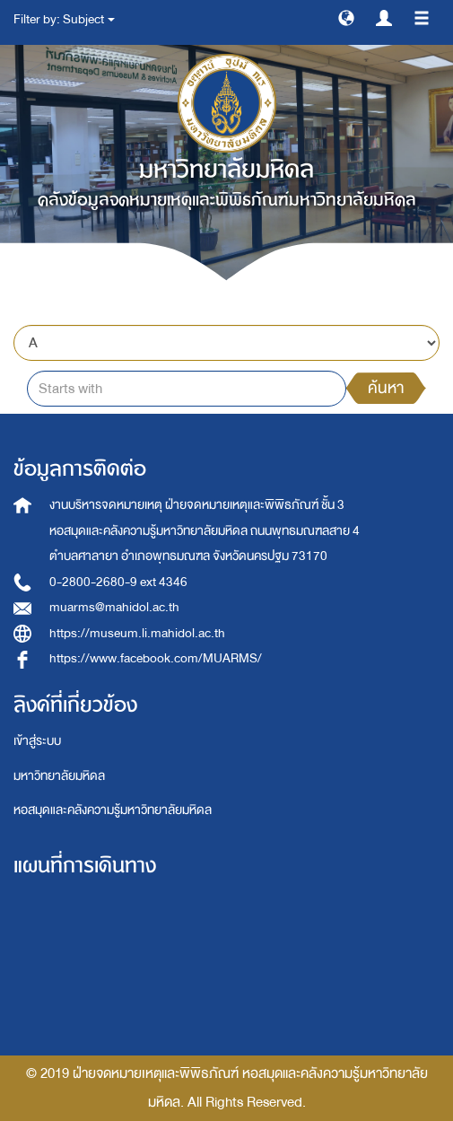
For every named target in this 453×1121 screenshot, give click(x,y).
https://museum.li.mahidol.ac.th (137, 633)
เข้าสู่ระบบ (37, 741)
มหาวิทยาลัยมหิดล (59, 776)
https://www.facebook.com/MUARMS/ (155, 658)
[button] (346, 17)
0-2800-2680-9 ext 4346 (118, 582)
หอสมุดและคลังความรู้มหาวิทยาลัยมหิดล (112, 810)
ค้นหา (386, 388)
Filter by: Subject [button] (64, 19)
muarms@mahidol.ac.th (114, 607)
